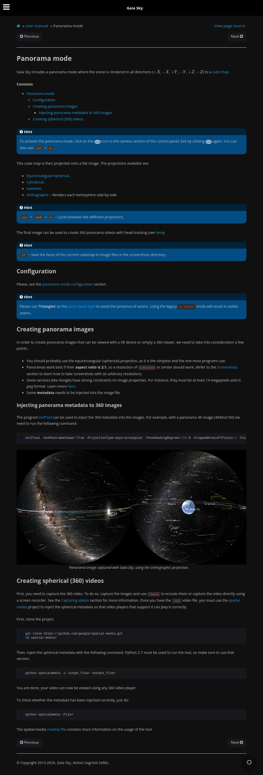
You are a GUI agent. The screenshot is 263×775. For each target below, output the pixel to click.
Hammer (34, 188)
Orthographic (38, 194)
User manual (36, 25)
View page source (229, 25)
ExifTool (45, 417)
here (159, 232)
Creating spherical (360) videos (58, 119)
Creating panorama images (55, 106)
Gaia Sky (135, 7)
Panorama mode (40, 93)
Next (237, 36)
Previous (29, 36)
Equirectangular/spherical (48, 175)
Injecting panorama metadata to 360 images (75, 112)
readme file (56, 729)
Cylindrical (35, 182)
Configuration (44, 99)
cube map (220, 71)
